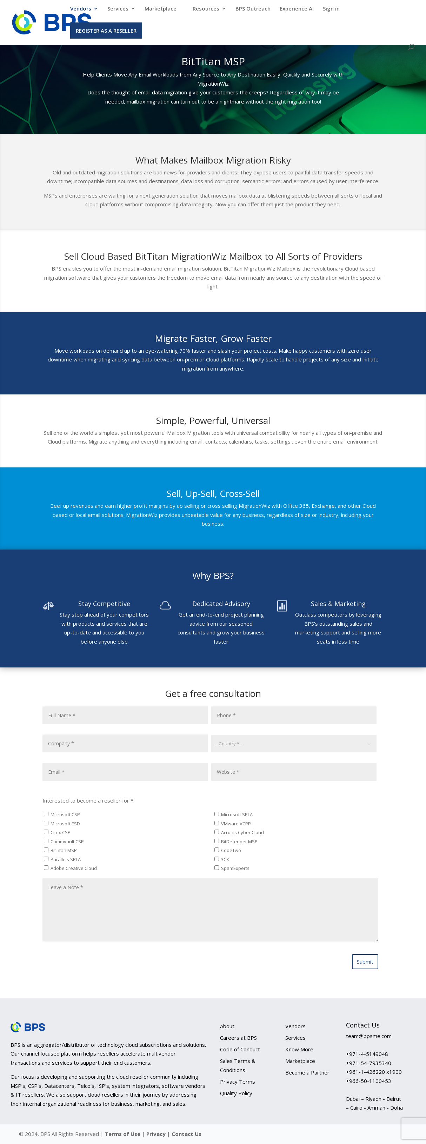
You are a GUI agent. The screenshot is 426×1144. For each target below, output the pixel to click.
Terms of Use (122, 1133)
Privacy (156, 1133)
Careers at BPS (238, 1037)
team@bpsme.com (369, 1035)
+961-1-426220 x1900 (374, 1071)
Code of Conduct (240, 1049)
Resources (206, 9)
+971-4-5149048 (367, 1053)
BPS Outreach (253, 9)
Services (117, 9)
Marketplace (161, 9)
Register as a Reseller (106, 30)
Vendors (80, 9)
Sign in (331, 9)
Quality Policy (236, 1093)
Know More (299, 1049)
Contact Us (186, 1133)
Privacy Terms (237, 1081)
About (227, 1026)
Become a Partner (307, 1072)
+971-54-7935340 (368, 1062)
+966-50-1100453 (368, 1080)
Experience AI (297, 9)
